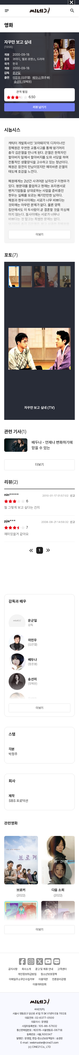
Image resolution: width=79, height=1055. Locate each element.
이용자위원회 (40, 984)
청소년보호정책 (49, 974)
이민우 (17, 77)
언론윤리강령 (59, 979)
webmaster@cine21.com (44, 1042)
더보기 (39, 234)
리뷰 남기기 (39, 107)
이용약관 (43, 979)
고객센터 (62, 969)
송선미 (18, 81)
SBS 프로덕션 (18, 801)
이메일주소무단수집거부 (21, 979)
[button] (65, 278)
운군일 (17, 73)
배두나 (36, 77)
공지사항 (12, 969)
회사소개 (26, 969)
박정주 (13, 754)
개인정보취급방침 (27, 974)
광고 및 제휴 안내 (44, 969)
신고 (72, 495)
